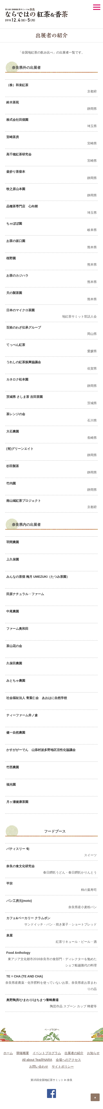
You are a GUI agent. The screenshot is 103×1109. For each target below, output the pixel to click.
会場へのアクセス (68, 1060)
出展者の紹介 (74, 1053)
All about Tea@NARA (37, 1060)
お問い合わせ (38, 1066)
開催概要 (22, 1053)
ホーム (8, 1053)
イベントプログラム (47, 1053)
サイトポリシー (63, 1066)
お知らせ (93, 1053)
